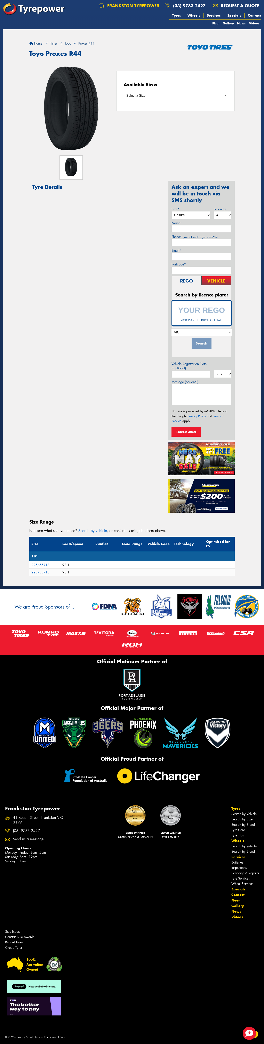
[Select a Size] (175, 95)
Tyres (176, 15)
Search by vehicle (92, 530)
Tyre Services (240, 878)
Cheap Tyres (13, 947)
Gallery (228, 23)
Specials (234, 15)
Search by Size (242, 819)
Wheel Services (242, 884)
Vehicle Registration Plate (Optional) (189, 366)
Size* (175, 209)
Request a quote (236, 5)
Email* (176, 250)
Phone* (194, 237)
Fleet (215, 23)
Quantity (220, 209)
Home (35, 43)
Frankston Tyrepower (129, 5)
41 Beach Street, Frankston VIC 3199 (38, 820)
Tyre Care (238, 830)
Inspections (239, 868)
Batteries (237, 862)
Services (214, 15)
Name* (176, 223)
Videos (254, 23)
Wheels (193, 15)
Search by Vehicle (244, 814)
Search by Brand (243, 824)
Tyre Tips (237, 835)
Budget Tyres (14, 942)
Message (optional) (184, 382)
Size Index (12, 931)
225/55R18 (40, 565)
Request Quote (186, 432)
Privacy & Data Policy (29, 1037)
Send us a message (28, 839)
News (241, 23)
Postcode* (178, 264)
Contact (254, 15)
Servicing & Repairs (245, 873)
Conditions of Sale (54, 1037)
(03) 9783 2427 (189, 5)
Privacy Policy (196, 416)
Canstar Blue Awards (19, 937)
